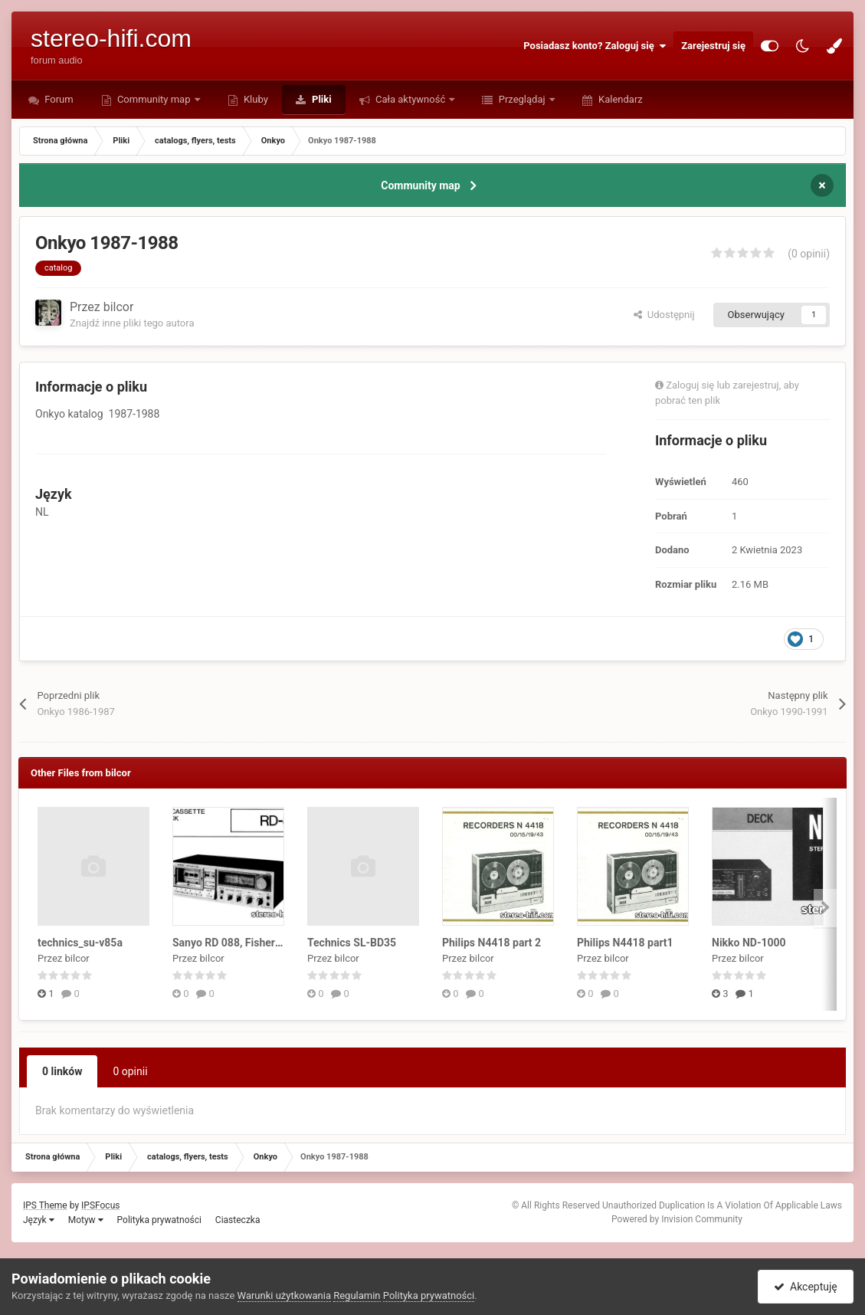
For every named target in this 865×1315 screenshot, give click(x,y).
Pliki (321, 99)
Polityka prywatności (159, 1220)
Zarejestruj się (713, 45)
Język (38, 1220)
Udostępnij (664, 314)
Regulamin (356, 1295)
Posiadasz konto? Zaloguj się (594, 46)
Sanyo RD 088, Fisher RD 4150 (245, 942)
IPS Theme (45, 1205)
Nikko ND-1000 (749, 942)
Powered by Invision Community (676, 1219)
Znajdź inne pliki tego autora (132, 323)
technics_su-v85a (80, 942)
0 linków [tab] (62, 1071)
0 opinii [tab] (130, 1071)
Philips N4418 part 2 (491, 942)
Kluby (254, 99)
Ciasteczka (237, 1220)
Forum (58, 99)
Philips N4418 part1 (625, 942)
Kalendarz (619, 99)
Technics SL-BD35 (351, 942)
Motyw (85, 1220)
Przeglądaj (521, 99)
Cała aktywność (410, 99)
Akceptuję (805, 1287)
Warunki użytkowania (284, 1295)
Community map (154, 99)
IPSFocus (100, 1205)
